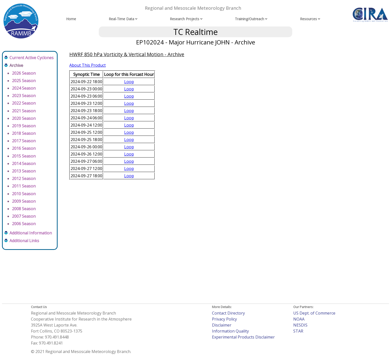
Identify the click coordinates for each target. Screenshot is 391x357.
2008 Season (24, 208)
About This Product (87, 65)
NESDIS (300, 325)
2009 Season (24, 201)
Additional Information (30, 233)
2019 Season (24, 126)
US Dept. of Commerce (314, 313)
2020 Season (24, 118)
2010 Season (24, 193)
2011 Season (24, 186)
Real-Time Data (121, 18)
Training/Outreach (249, 18)
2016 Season (24, 148)
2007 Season (24, 216)
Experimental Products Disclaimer (243, 337)
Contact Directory (228, 313)
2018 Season (24, 133)
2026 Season (24, 73)
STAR (298, 331)
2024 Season (24, 88)
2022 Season (24, 103)
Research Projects (184, 18)
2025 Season (24, 80)
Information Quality (230, 331)
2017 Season (24, 141)
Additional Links (24, 240)
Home (71, 18)
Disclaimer (221, 325)
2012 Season (24, 178)
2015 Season (24, 156)
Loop (129, 81)
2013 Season (24, 171)
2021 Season (24, 111)
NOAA (298, 319)
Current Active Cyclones (31, 57)
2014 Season (24, 163)
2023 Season (24, 95)
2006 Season (24, 223)
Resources (308, 18)
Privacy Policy (224, 319)
